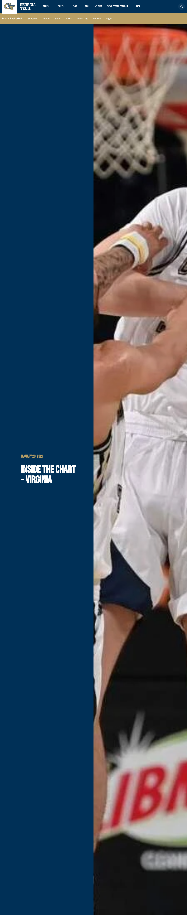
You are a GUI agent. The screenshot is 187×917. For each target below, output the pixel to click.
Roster (46, 20)
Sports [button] (46, 7)
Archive (97, 20)
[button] (181, 7)
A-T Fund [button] (102, 7)
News (69, 20)
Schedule (33, 20)
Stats (57, 20)
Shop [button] (90, 7)
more (109, 20)
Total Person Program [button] (123, 7)
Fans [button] (77, 7)
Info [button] (146, 7)
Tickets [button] (62, 7)
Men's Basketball (12, 20)
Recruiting (82, 20)
